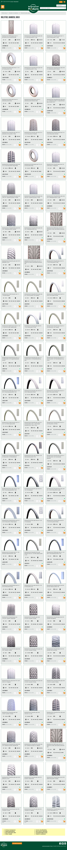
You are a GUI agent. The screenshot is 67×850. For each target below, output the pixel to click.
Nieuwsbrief (16, 1)
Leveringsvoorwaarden (46, 846)
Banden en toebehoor (13, 13)
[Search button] (65, 8)
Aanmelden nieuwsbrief (17, 843)
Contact (11, 1)
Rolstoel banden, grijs (25, 13)
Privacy (51, 846)
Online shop (4, 13)
